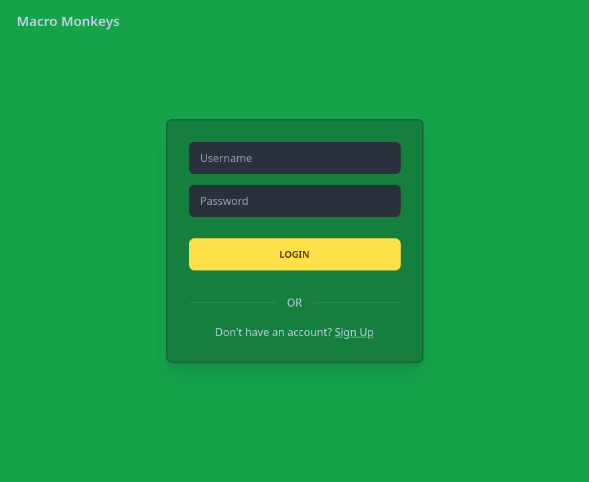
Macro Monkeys (68, 21)
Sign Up (354, 332)
